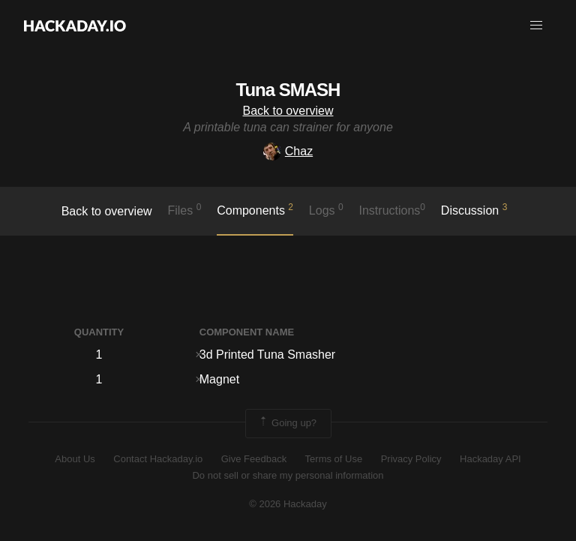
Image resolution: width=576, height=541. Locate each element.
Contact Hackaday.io (157, 458)
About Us (74, 458)
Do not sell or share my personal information (287, 475)
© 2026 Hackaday (288, 503)
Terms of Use (334, 458)
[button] (536, 25)
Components (255, 209)
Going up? (287, 423)
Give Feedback (253, 458)
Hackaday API (490, 458)
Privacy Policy (411, 458)
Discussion (474, 209)
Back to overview (288, 110)
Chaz (288, 151)
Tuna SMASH (288, 90)
